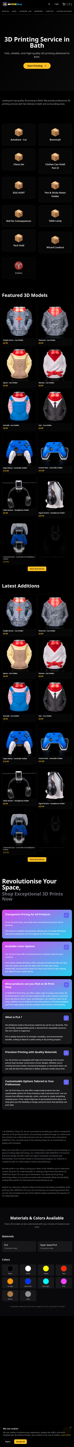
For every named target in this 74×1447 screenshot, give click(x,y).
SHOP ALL (5, 11)
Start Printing (37, 65)
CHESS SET (50, 11)
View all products (37, 569)
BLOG (14, 11)
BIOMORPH (38, 11)
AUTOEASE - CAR (25, 11)
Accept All (20, 1441)
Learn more (66, 1435)
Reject (7, 1441)
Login (57, 4)
